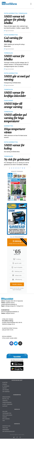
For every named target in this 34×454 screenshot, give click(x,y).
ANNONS (4, 417)
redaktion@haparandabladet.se (9, 304)
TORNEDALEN (22, 13)
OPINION (4, 384)
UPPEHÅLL (5, 400)
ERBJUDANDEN (6, 397)
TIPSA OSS (5, 427)
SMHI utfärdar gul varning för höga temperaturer (15, 118)
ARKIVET (4, 388)
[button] (31, 4)
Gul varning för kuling (13, 39)
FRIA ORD (4, 411)
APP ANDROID (6, 391)
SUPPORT (4, 406)
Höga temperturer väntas (14, 130)
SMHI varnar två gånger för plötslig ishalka (14, 20)
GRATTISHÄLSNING (7, 415)
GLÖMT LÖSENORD (7, 404)
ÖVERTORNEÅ (8, 100)
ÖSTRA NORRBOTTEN (11, 13)
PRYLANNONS (6, 418)
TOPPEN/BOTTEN (6, 413)
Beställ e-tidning (17, 284)
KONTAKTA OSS (6, 426)
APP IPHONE (5, 389)
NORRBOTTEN (8, 126)
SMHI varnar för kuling (14, 146)
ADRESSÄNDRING (6, 402)
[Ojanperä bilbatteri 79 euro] (17, 234)
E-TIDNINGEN (5, 386)
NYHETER (4, 382)
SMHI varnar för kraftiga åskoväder (15, 94)
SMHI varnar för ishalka (14, 57)
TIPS (3, 420)
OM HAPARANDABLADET (8, 431)
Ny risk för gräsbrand (16, 159)
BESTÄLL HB (5, 398)
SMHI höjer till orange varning (13, 105)
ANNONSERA (5, 429)
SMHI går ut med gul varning (17, 77)
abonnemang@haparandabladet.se (10, 311)
